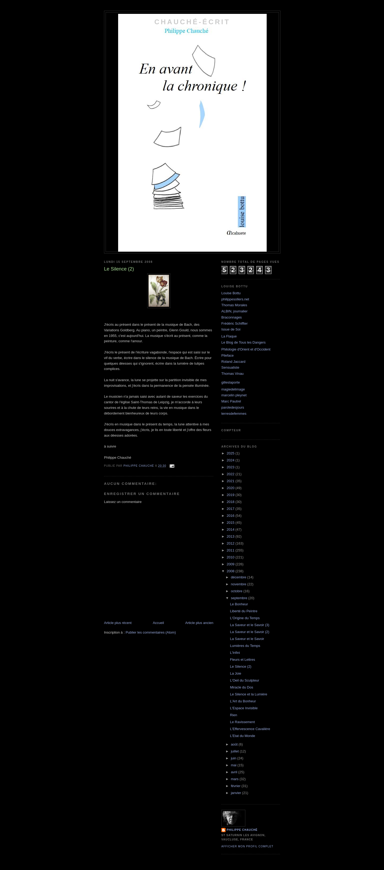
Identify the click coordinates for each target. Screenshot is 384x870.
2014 (231, 529)
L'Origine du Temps (244, 618)
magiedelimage (233, 389)
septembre (239, 598)
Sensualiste (230, 367)
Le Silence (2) (240, 666)
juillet (235, 751)
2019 (231, 495)
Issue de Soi (231, 329)
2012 (231, 543)
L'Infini (235, 653)
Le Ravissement (242, 722)
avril (234, 772)
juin (234, 758)
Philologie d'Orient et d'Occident (245, 349)
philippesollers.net (235, 299)
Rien (233, 715)
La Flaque (229, 336)
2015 (231, 523)
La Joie (235, 673)
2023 (231, 467)
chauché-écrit (192, 22)
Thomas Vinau (232, 374)
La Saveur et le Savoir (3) (249, 625)
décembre (239, 577)
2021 (231, 481)
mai (234, 765)
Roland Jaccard (233, 362)
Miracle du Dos (241, 687)
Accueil (158, 623)
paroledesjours (232, 407)
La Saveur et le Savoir (247, 639)
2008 (231, 571)
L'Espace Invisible (244, 708)
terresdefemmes (233, 414)
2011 (231, 550)
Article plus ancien (199, 623)
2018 (231, 502)
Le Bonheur (239, 604)
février (236, 786)
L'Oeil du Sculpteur (244, 680)
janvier (236, 793)
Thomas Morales (234, 305)
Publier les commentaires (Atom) (151, 632)
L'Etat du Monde (242, 736)
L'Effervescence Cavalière (250, 729)
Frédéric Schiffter (234, 323)
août (235, 744)
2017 (231, 509)
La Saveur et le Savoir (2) (249, 632)
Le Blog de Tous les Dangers (243, 342)
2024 (231, 460)
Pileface (227, 355)
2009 (231, 564)
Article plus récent (117, 623)
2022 (231, 474)
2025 (231, 453)
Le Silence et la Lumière (248, 694)
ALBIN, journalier (234, 311)
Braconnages (231, 317)
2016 (231, 516)
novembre (239, 584)
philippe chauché (242, 829)
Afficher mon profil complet (247, 846)
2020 (231, 488)
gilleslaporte (230, 382)
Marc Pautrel (231, 401)
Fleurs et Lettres (242, 660)
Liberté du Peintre (243, 611)
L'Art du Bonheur (243, 701)
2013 (231, 536)
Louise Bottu (231, 293)
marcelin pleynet (234, 395)
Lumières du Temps (245, 646)
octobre (237, 591)
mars (235, 779)
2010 (231, 557)
